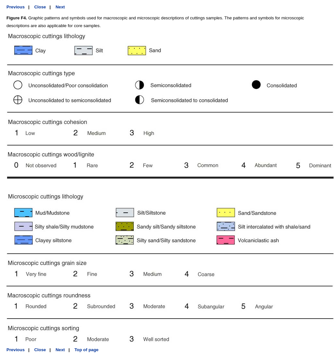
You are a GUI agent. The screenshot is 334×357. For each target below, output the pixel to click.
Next (60, 7)
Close (40, 7)
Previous (15, 7)
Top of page (86, 349)
